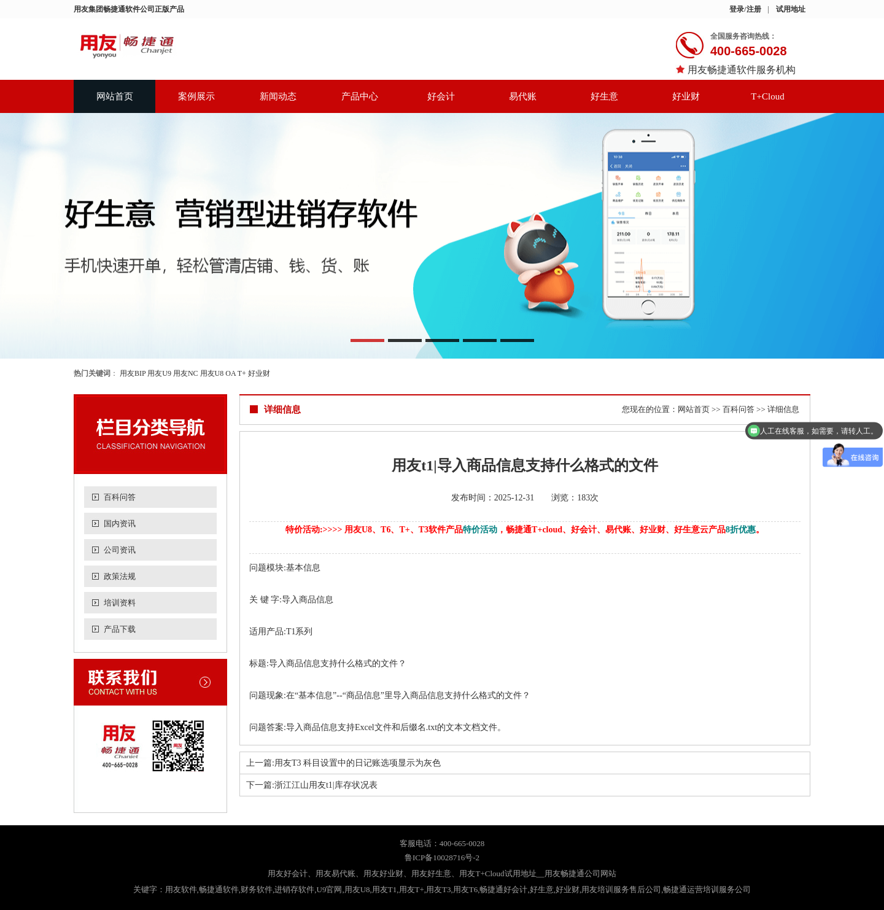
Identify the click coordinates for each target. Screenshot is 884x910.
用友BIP (132, 373)
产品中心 (359, 96)
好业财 (686, 96)
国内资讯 (120, 523)
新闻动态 (278, 96)
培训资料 (120, 602)
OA (230, 373)
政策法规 (120, 576)
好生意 (604, 96)
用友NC (185, 373)
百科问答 (120, 497)
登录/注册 (745, 9)
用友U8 (212, 373)
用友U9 (159, 373)
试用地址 (790, 9)
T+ (242, 373)
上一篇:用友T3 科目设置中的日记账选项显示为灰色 (343, 763)
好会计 (441, 96)
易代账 (523, 96)
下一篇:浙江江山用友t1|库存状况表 (312, 785)
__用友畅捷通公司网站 (576, 873)
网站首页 (114, 96)
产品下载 (120, 629)
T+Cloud (767, 96)
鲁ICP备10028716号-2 (442, 857)
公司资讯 (120, 549)
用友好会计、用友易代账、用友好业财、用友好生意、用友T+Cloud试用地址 (402, 873)
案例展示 (196, 96)
